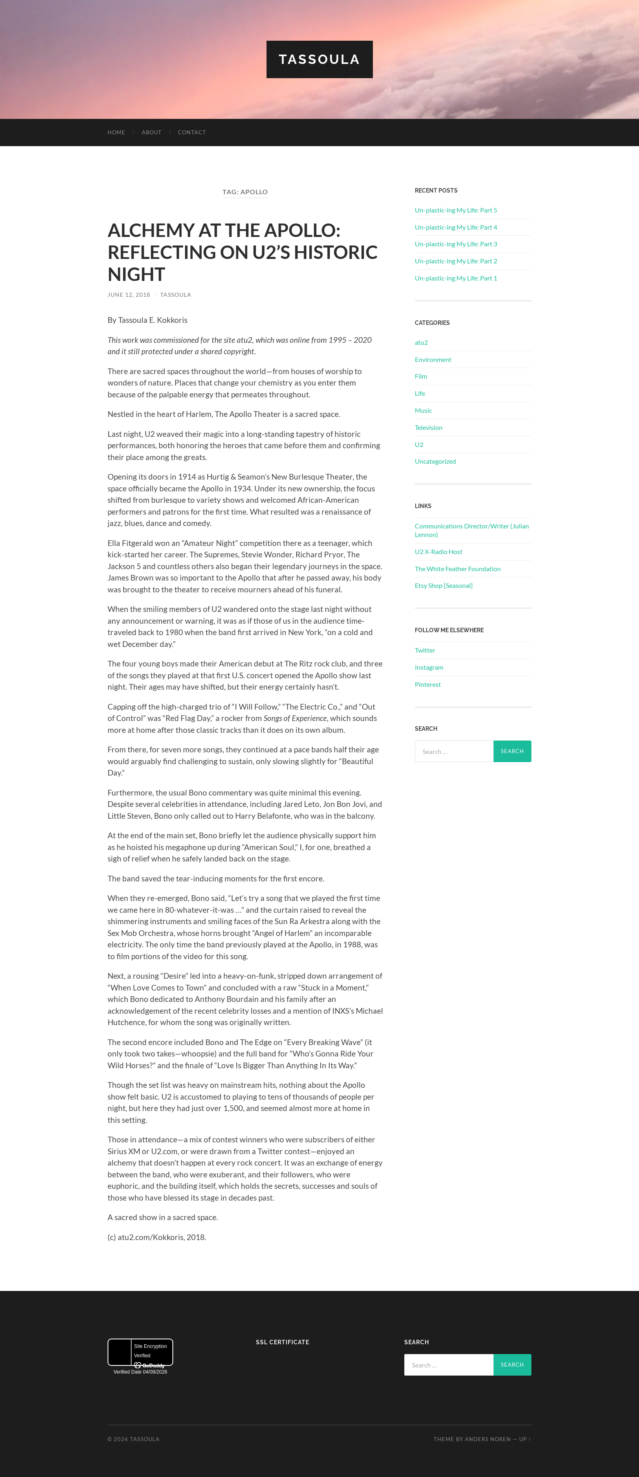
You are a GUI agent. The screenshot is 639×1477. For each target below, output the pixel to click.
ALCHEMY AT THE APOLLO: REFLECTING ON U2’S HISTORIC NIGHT (243, 252)
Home (117, 132)
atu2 (421, 342)
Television (429, 427)
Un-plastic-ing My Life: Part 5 (456, 210)
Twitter (425, 650)
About (152, 132)
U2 (419, 444)
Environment (433, 359)
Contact (192, 132)
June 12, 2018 (129, 294)
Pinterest (428, 684)
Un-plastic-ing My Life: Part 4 (456, 227)
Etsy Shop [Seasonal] (444, 585)
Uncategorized (435, 461)
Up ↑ (525, 1439)
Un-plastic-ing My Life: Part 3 (456, 244)
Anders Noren (488, 1439)
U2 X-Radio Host (439, 551)
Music (423, 410)
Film (421, 376)
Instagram (429, 667)
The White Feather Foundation (458, 568)
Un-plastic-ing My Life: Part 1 (456, 278)
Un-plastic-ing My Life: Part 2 (456, 261)
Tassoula (320, 59)
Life (420, 393)
